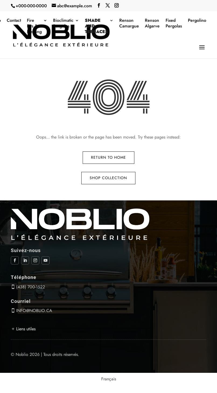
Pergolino (197, 20)
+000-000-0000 (31, 6)
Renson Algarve (152, 23)
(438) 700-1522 (30, 287)
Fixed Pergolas (174, 23)
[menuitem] (109, 379)
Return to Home (108, 157)
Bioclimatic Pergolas (63, 23)
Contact (14, 20)
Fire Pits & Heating (34, 26)
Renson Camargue (129, 23)
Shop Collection (108, 177)
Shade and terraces (96, 26)
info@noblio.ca (34, 310)
